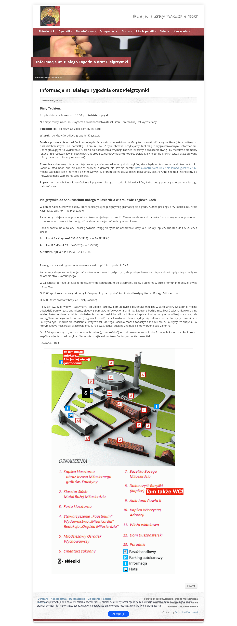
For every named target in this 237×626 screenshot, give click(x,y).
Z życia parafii (145, 31)
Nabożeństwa (85, 31)
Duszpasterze (108, 31)
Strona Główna (42, 77)
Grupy (126, 31)
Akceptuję (118, 614)
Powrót (191, 585)
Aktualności (46, 31)
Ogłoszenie (57, 77)
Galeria (164, 31)
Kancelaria (181, 31)
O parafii (64, 31)
